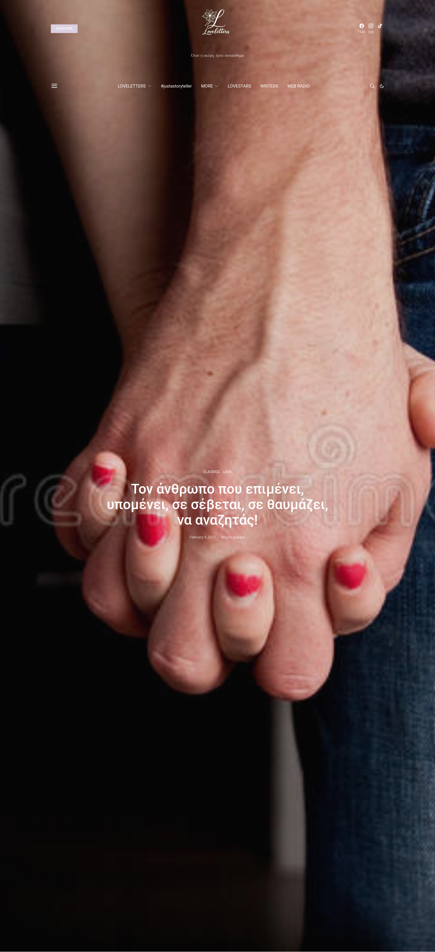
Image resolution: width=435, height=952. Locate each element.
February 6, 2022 (203, 537)
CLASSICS (211, 472)
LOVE (227, 472)
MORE (207, 86)
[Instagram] (371, 29)
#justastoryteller (176, 86)
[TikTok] (380, 29)
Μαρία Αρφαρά (233, 537)
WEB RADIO (298, 86)
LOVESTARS (239, 86)
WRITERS (269, 86)
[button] (382, 86)
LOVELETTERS (132, 86)
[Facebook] (362, 29)
